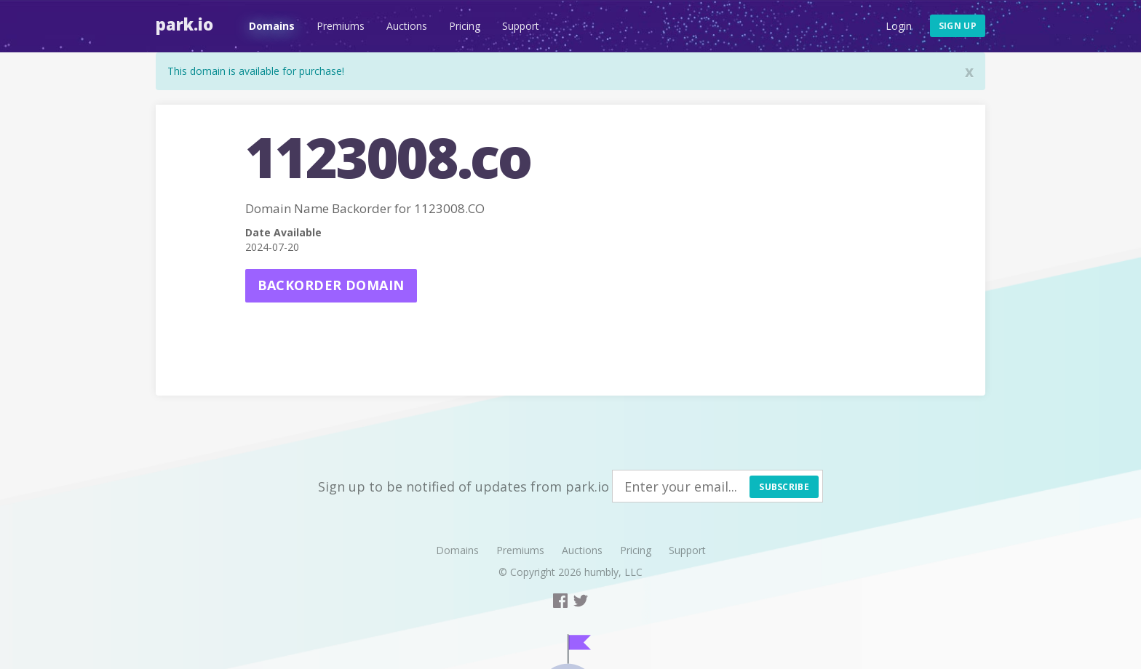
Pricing (464, 26)
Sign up (958, 26)
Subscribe (784, 487)
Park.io (184, 24)
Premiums (341, 26)
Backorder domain (331, 285)
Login (899, 26)
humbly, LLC (613, 572)
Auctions (406, 26)
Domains (272, 26)
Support (520, 26)
